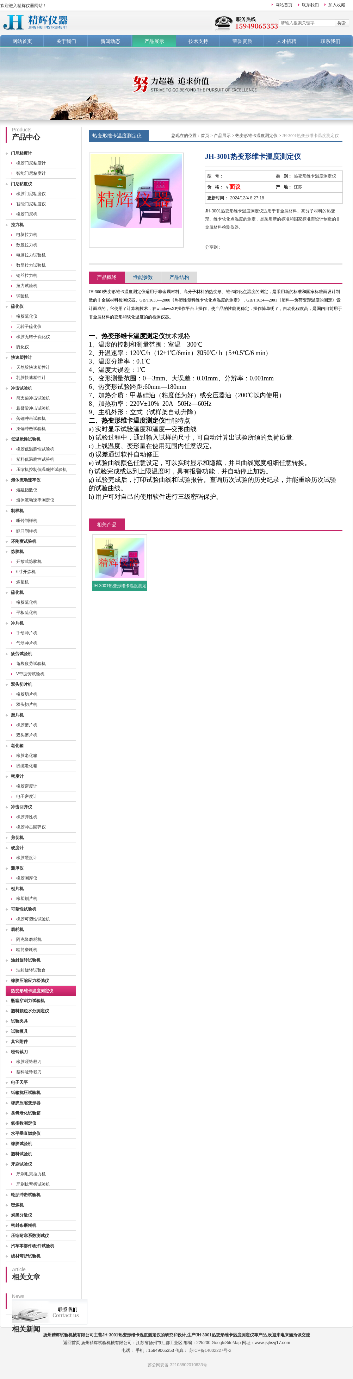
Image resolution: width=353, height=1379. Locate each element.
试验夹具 (19, 1021)
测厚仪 (17, 868)
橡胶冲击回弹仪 (31, 827)
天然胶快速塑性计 (33, 367)
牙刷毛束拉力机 (31, 1174)
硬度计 (17, 847)
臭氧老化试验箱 (26, 1113)
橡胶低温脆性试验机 (35, 449)
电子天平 (19, 1082)
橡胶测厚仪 (26, 878)
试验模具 (19, 1031)
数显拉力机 (26, 244)
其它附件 (19, 1041)
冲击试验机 (21, 388)
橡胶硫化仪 (26, 316)
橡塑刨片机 (26, 898)
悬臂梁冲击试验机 (33, 408)
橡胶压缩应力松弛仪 (30, 980)
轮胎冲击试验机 (26, 1194)
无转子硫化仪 (29, 326)
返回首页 (71, 1342)
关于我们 (66, 41)
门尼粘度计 (21, 153)
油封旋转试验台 (31, 970)
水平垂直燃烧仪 (26, 1133)
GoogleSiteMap (226, 1342)
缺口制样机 (26, 530)
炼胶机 (17, 551)
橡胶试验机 (21, 1143)
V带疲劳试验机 (30, 673)
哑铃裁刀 (19, 1051)
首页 (205, 135)
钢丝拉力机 (26, 275)
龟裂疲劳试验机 (31, 663)
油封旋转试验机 (26, 960)
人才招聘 (286, 41)
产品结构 (179, 277)
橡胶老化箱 (26, 755)
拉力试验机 (26, 285)
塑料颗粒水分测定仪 (30, 1010)
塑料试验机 (21, 1153)
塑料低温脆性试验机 (35, 459)
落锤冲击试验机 (31, 418)
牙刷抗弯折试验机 (33, 1184)
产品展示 (154, 41)
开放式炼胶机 (29, 561)
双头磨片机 (26, 735)
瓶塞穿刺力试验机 (28, 1000)
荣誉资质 (242, 41)
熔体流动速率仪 (26, 480)
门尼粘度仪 (21, 183)
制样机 (17, 510)
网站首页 (283, 4)
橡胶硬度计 (26, 857)
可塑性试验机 (23, 909)
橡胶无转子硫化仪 (33, 336)
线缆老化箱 (26, 765)
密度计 (17, 776)
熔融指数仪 (26, 489)
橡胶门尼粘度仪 (31, 193)
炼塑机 (22, 581)
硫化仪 (17, 306)
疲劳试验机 (21, 653)
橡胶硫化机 (26, 602)
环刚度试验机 (23, 541)
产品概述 (107, 277)
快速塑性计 (21, 357)
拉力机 (17, 224)
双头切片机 (21, 684)
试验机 (22, 295)
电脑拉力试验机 (31, 255)
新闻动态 (110, 41)
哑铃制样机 (26, 520)
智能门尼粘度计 (31, 173)
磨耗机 (17, 929)
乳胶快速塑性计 (31, 377)
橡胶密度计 (26, 786)
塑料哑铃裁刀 (29, 1071)
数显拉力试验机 (31, 265)
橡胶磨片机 (26, 724)
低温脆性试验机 (26, 439)
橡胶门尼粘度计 (31, 163)
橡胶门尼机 (26, 214)
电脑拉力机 (26, 234)
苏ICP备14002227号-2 (210, 1350)
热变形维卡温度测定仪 (32, 990)
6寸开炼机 (26, 571)
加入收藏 (336, 4)
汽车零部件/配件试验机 (32, 1245)
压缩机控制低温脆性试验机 (41, 469)
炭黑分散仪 (21, 1215)
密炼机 (17, 1205)
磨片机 (17, 715)
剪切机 (17, 837)
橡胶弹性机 (26, 816)
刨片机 (17, 888)
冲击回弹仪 (21, 807)
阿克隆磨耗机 (29, 939)
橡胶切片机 (26, 694)
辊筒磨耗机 (26, 949)
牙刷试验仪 (21, 1164)
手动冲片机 (26, 633)
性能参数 (143, 277)
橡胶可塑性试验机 (33, 919)
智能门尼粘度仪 (31, 203)
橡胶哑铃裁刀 (29, 1061)
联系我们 (310, 4)
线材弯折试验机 (26, 1256)
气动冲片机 (26, 643)
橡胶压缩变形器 (26, 1102)
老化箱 (17, 745)
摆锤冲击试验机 (31, 428)
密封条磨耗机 (23, 1225)
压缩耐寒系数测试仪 (30, 1235)
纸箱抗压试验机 (26, 1092)
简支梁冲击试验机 (33, 398)
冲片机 (17, 623)
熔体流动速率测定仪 (35, 500)
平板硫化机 (26, 612)
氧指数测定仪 (23, 1123)
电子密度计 (26, 796)
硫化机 (17, 592)
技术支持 (198, 41)
